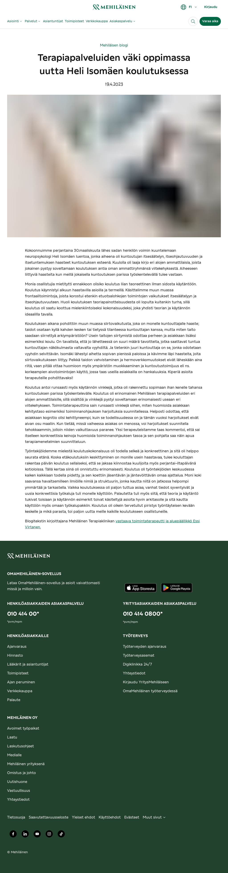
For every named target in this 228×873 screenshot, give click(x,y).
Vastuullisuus (18, 791)
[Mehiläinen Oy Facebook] (13, 835)
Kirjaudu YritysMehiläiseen (146, 682)
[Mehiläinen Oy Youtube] (37, 835)
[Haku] (193, 21)
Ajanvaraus (16, 646)
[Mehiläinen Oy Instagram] (49, 835)
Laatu (12, 737)
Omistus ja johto (21, 773)
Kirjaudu (210, 7)
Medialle (14, 755)
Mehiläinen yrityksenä (26, 764)
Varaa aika (210, 21)
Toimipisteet (17, 673)
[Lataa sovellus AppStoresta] (141, 587)
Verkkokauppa (19, 691)
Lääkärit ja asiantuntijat (27, 664)
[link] (114, 7)
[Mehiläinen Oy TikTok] (61, 835)
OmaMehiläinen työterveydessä (150, 691)
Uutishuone (17, 782)
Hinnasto (15, 655)
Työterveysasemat (138, 655)
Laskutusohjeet (20, 746)
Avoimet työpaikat (23, 728)
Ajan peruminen (21, 682)
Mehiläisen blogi (114, 45)
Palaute (13, 700)
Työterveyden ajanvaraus (144, 646)
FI (189, 7)
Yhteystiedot (134, 673)
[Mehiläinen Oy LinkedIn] (25, 835)
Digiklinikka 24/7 (137, 664)
